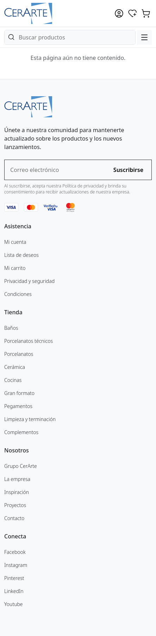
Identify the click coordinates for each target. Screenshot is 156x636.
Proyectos (15, 505)
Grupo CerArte (20, 466)
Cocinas (12, 380)
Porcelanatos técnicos (28, 341)
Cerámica (14, 367)
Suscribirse (128, 170)
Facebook (15, 552)
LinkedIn (14, 591)
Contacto (14, 518)
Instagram (15, 565)
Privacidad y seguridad (29, 281)
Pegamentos (18, 406)
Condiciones (18, 294)
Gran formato (19, 393)
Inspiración (16, 492)
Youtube (13, 604)
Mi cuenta (15, 242)
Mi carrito (15, 268)
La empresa (17, 479)
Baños (11, 328)
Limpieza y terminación (30, 419)
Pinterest (14, 578)
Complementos (21, 432)
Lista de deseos (21, 255)
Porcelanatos (18, 354)
